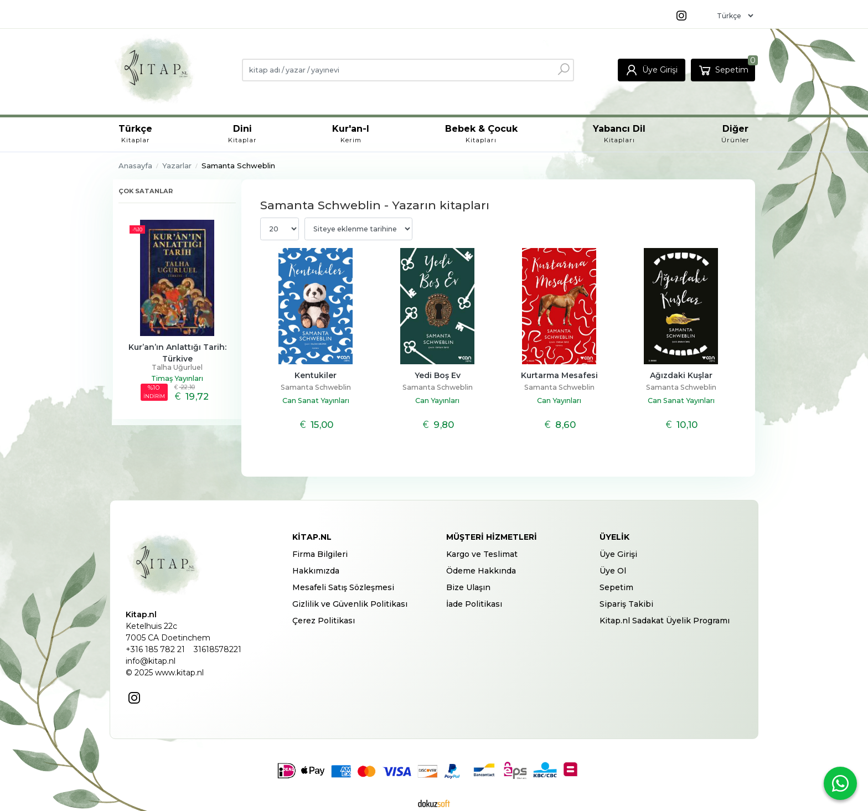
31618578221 (217, 649)
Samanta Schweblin (316, 387)
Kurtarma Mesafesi (559, 375)
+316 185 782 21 (155, 649)
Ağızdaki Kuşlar (681, 375)
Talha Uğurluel (177, 367)
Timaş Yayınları (177, 378)
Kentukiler (315, 375)
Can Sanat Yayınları (315, 400)
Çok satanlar (145, 191)
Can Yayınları (437, 400)
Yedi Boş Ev (438, 375)
